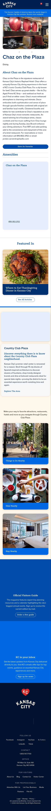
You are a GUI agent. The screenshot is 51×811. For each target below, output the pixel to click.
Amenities (10, 154)
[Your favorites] (41, 4)
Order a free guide (25, 615)
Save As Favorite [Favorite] (25, 146)
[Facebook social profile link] (9, 740)
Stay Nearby (11, 551)
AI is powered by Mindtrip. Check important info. (25, 801)
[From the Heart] (25, 692)
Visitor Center (39, 776)
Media (41, 787)
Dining (5, 64)
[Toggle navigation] (47, 4)
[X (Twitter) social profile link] (41, 740)
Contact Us (27, 776)
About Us (10, 776)
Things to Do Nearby (15, 461)
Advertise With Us (13, 787)
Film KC (29, 791)
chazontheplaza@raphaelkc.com (20, 212)
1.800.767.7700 (25, 754)
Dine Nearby (11, 506)
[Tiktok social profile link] (30, 745)
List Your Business (30, 787)
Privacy (31, 799)
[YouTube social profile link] (31, 740)
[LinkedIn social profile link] (21, 745)
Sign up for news (25, 677)
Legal (18, 799)
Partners (20, 791)
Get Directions (13, 182)
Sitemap (25, 799)
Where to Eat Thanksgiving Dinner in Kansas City (22, 288)
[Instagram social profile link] (20, 740)
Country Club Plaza (15, 171)
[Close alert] (49, 11)
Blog (18, 776)
